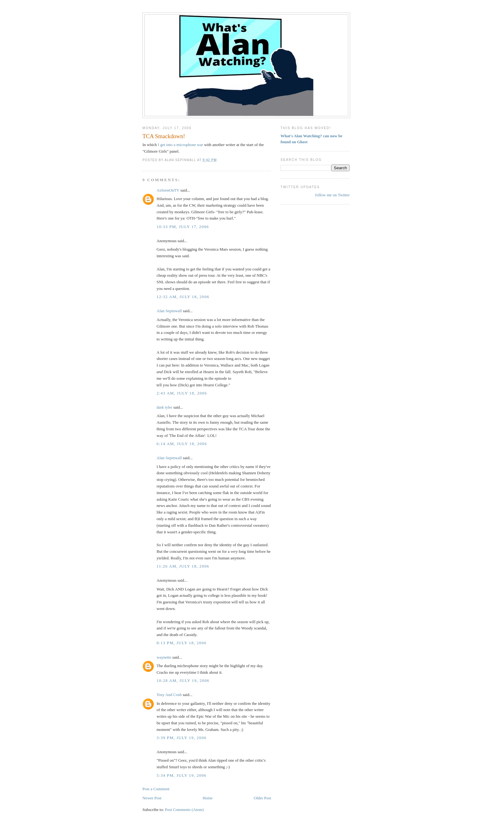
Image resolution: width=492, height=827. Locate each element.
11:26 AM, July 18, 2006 (183, 566)
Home (208, 798)
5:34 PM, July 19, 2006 (181, 775)
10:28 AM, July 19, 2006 (183, 680)
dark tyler (164, 407)
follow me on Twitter (332, 195)
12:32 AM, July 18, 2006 (183, 296)
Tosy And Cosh (169, 694)
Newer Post (151, 798)
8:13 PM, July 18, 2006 (181, 642)
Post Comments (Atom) (184, 809)
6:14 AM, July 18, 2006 (182, 443)
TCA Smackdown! (163, 136)
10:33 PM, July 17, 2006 (183, 226)
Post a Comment (155, 788)
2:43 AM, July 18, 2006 (182, 393)
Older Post (262, 798)
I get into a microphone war (180, 144)
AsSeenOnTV (168, 190)
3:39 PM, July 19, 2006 (181, 737)
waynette (164, 657)
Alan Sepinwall (169, 310)
